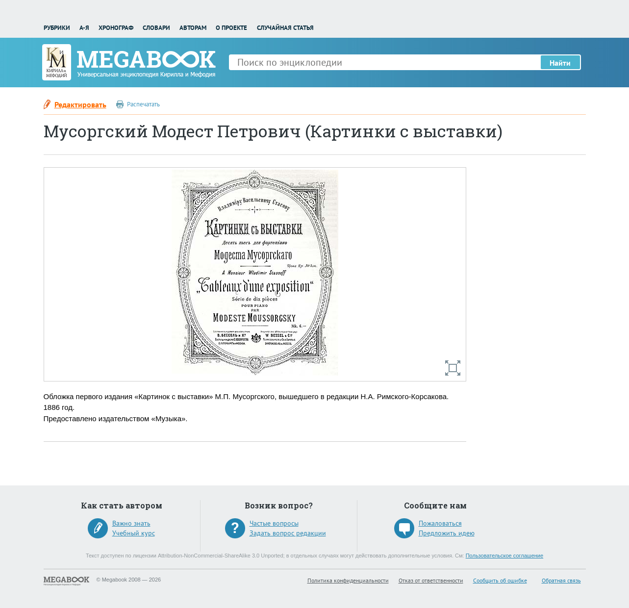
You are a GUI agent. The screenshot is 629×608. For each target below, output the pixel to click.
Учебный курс (133, 533)
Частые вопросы (274, 523)
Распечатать (143, 104)
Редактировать (80, 104)
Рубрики (57, 28)
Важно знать (131, 523)
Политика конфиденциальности (348, 580)
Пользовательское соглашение (504, 555)
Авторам (192, 28)
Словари (156, 28)
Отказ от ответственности (431, 580)
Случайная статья (285, 28)
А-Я (84, 28)
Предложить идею (447, 533)
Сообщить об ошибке (500, 580)
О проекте (231, 28)
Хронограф (116, 28)
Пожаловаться (440, 523)
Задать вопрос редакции (288, 533)
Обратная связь (561, 580)
